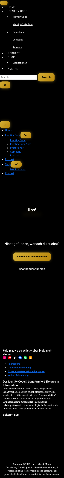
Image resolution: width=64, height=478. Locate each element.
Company (18, 39)
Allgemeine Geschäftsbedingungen (26, 371)
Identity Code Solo (23, 24)
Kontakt (14, 68)
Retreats (17, 47)
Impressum (14, 363)
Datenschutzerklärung (19, 367)
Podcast (9, 159)
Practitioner (19, 32)
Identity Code (17, 11)
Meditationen (20, 62)
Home (8, 130)
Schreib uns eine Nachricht (32, 256)
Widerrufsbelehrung (18, 375)
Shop (11, 57)
